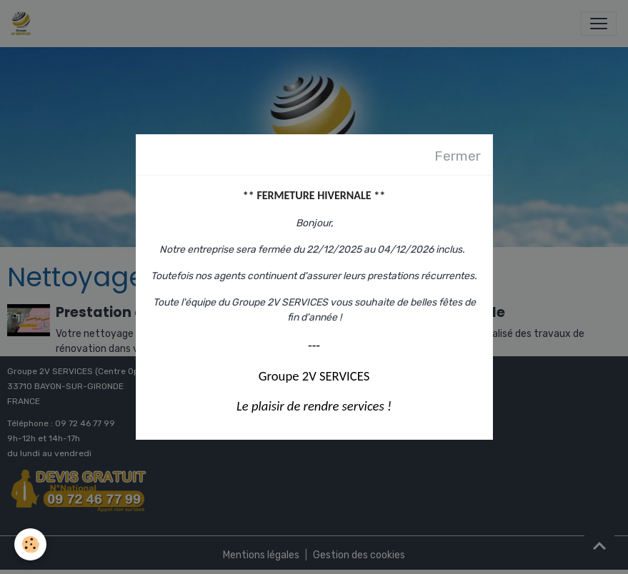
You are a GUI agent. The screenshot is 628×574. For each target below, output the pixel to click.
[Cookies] (30, 544)
